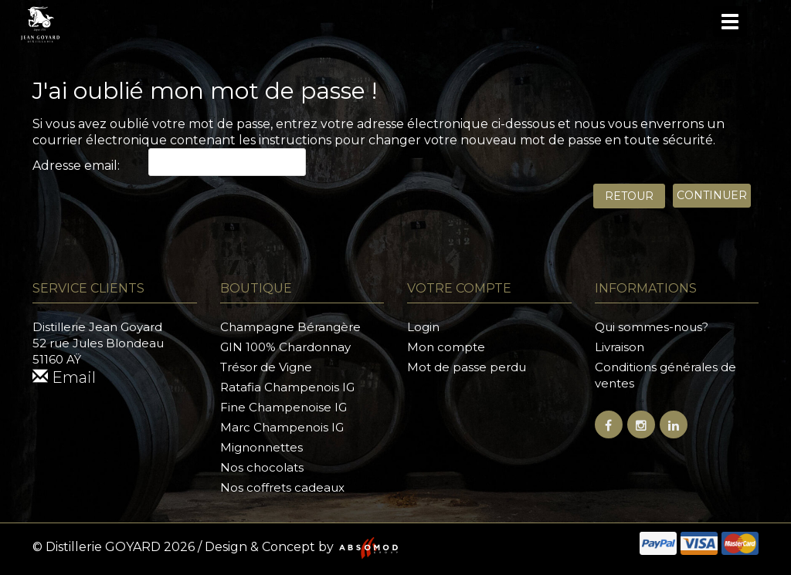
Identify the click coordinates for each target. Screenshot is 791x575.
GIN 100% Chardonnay (285, 347)
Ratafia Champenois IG (287, 387)
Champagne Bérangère (290, 327)
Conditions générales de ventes (665, 375)
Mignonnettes (261, 447)
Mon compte (446, 347)
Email (64, 377)
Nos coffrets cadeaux (282, 487)
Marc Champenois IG (282, 427)
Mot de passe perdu (466, 367)
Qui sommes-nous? (651, 327)
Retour (629, 196)
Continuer (712, 195)
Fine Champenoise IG (283, 407)
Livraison (619, 347)
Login (423, 327)
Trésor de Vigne (266, 367)
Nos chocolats (262, 467)
